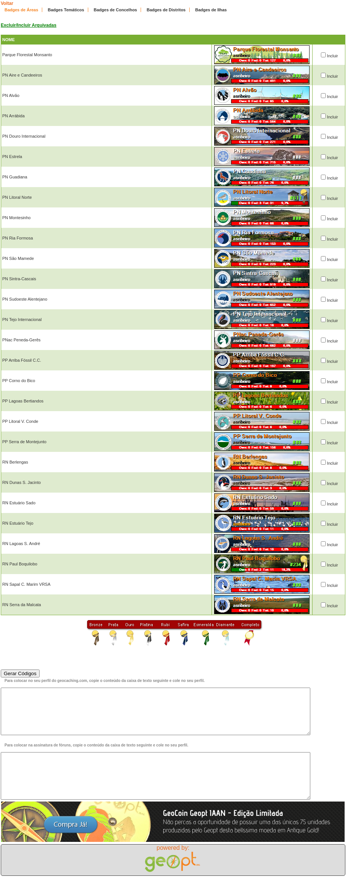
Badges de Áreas (21, 10)
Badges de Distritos (166, 10)
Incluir (332, 56)
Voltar (7, 3)
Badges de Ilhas (211, 10)
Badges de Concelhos (115, 10)
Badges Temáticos (66, 10)
